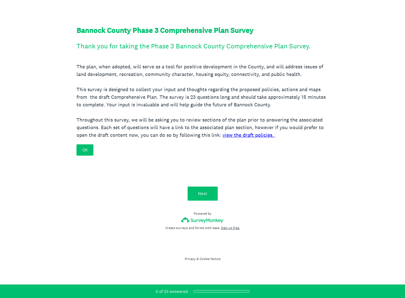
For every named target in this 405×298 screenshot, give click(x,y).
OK (85, 150)
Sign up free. (230, 228)
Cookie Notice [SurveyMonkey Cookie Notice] (210, 259)
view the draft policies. (248, 135)
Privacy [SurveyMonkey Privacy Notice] (190, 259)
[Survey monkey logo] (203, 220)
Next (202, 193)
